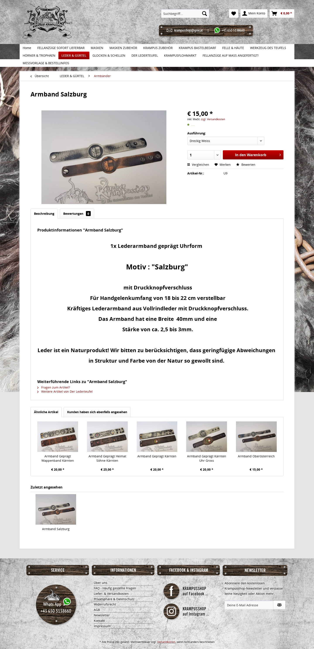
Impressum (102, 626)
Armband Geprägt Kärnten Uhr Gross (206, 458)
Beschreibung (44, 213)
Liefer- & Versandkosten (111, 594)
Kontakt (99, 621)
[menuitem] (185, 13)
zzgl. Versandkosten (213, 119)
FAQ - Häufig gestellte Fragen (115, 588)
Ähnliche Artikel (46, 412)
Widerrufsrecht (105, 604)
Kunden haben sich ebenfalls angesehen (97, 412)
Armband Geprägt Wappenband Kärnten (57, 458)
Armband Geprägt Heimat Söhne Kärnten (107, 458)
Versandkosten (166, 642)
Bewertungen (77, 213)
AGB (97, 610)
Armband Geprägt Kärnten (156, 456)
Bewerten (245, 164)
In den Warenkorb (258, 154)
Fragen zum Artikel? (53, 387)
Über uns (100, 583)
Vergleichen (198, 164)
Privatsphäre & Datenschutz (114, 599)
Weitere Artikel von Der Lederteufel (65, 391)
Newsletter (102, 615)
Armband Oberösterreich (256, 456)
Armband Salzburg (56, 529)
